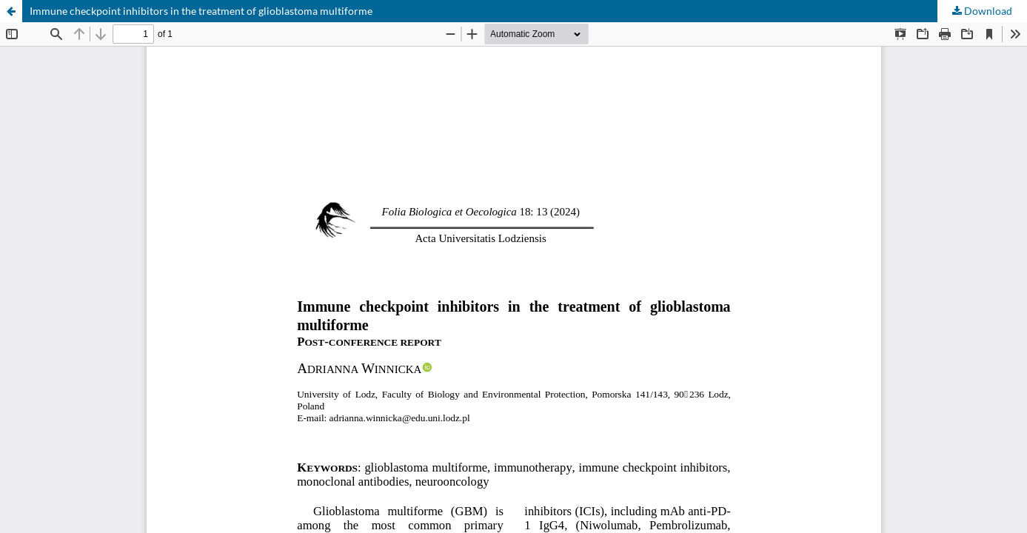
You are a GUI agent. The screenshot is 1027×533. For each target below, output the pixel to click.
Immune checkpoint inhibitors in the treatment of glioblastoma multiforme (201, 10)
